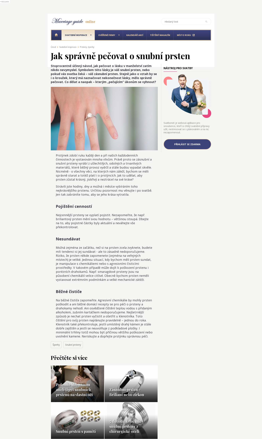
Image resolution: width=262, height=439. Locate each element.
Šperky (56, 344)
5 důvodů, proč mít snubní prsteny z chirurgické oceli (125, 426)
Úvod (53, 47)
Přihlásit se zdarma (187, 144)
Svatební (76, 35)
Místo (184, 35)
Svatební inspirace (68, 47)
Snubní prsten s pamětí (76, 431)
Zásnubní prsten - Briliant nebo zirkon (126, 392)
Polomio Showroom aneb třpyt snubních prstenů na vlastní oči (74, 389)
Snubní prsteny (73, 344)
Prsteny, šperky (87, 47)
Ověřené (106, 35)
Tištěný (160, 35)
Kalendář (134, 35)
